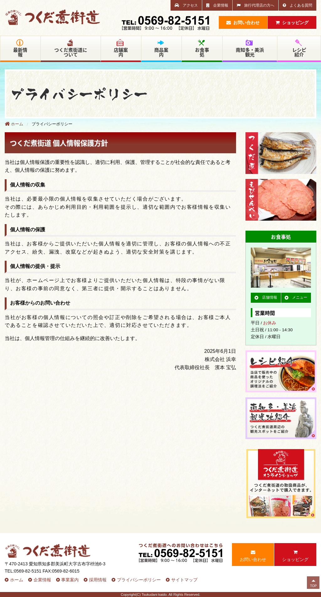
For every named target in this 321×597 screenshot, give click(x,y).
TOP (313, 586)
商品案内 (161, 48)
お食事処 (202, 48)
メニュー (296, 297)
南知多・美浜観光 (250, 48)
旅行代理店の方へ (255, 5)
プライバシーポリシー (139, 579)
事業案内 (70, 579)
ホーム (14, 124)
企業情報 (217, 5)
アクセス (186, 5)
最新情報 (20, 48)
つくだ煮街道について (70, 48)
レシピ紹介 (299, 48)
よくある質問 (297, 5)
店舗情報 (266, 297)
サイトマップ (184, 579)
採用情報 (98, 579)
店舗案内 (121, 48)
